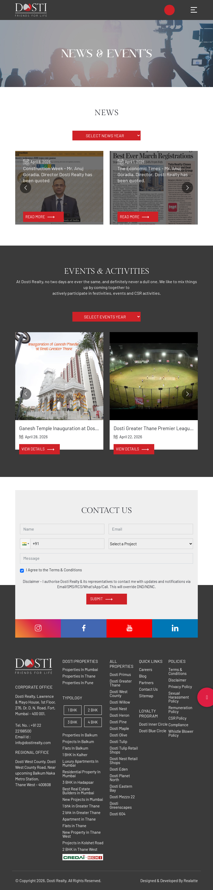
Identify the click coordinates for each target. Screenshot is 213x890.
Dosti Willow (120, 702)
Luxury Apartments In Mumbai (80, 763)
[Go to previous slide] (25, 187)
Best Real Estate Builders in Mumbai (78, 791)
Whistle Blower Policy (180, 733)
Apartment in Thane (79, 819)
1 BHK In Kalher (74, 755)
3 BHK (72, 722)
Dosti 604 (117, 814)
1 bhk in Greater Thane (81, 806)
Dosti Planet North (120, 778)
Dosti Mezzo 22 (122, 797)
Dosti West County (118, 694)
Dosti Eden (119, 769)
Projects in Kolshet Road (82, 843)
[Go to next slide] (187, 187)
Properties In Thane (78, 676)
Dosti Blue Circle (152, 731)
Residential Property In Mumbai (81, 774)
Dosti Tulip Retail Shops (124, 750)
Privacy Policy (180, 687)
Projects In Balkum (78, 742)
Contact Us (148, 689)
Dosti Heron (119, 715)
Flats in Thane (74, 826)
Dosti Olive (118, 735)
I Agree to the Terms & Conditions (54, 570)
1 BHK (72, 710)
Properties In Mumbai (80, 670)
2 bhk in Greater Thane (81, 813)
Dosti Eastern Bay (121, 788)
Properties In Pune (77, 683)
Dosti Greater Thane (121, 683)
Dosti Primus (120, 675)
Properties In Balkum (79, 735)
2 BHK (93, 710)
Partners (146, 683)
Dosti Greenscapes (121, 805)
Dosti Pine (118, 722)
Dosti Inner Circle (153, 724)
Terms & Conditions (177, 671)
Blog (142, 676)
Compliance (178, 725)
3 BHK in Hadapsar (78, 782)
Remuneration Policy (180, 710)
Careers (145, 670)
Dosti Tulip (118, 742)
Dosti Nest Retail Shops (123, 761)
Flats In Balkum (75, 748)
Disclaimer (177, 680)
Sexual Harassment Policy (178, 697)
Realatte (191, 880)
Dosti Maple (119, 728)
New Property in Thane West (81, 834)
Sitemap (146, 696)
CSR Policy (177, 718)
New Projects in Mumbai (82, 799)
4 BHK (93, 722)
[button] (25, 544)
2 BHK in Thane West (79, 849)
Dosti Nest (118, 709)
